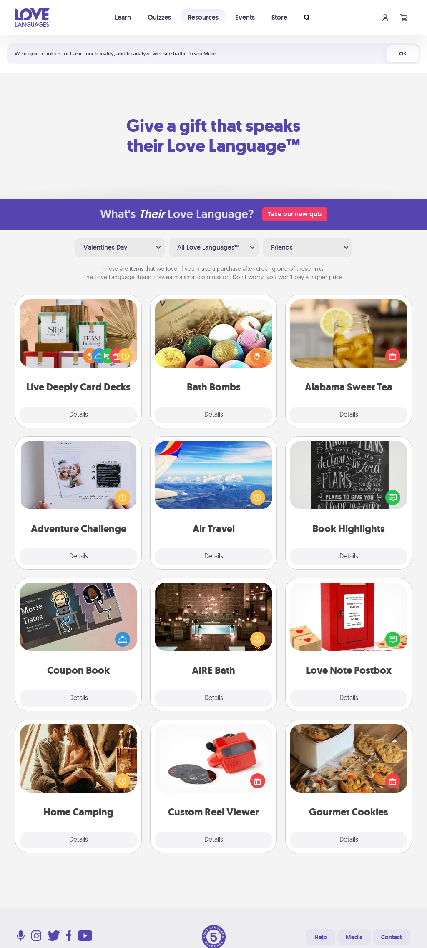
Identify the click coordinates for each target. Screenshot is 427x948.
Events (245, 17)
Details (78, 415)
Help (320, 937)
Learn (123, 17)
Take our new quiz (295, 214)
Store (279, 17)
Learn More (202, 53)
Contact (391, 937)
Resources (203, 17)
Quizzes (159, 17)
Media (354, 937)
